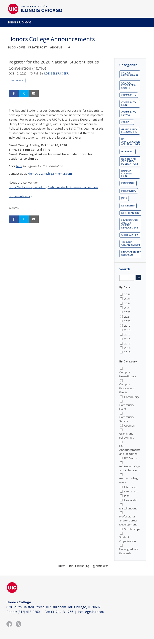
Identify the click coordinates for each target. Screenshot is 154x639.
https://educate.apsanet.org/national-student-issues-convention (53, 187)
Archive (56, 47)
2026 (127, 294)
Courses (126, 122)
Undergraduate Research (131, 253)
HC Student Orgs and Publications (130, 161)
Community (128, 95)
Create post (37, 47)
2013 (127, 352)
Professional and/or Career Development (130, 224)
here (19, 166)
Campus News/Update (129, 74)
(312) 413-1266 (62, 612)
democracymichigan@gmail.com (50, 173)
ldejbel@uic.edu (56, 73)
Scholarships (130, 235)
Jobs (124, 198)
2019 (127, 325)
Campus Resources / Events (128, 85)
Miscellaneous (130, 213)
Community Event (128, 104)
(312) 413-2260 (29, 612)
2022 (127, 312)
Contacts (100, 566)
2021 (127, 316)
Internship (128, 183)
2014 (127, 348)
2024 (127, 303)
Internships (128, 190)
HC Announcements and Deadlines (132, 142)
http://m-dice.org (20, 196)
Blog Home (16, 47)
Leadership (17, 80)
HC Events (127, 151)
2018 (127, 330)
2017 (127, 334)
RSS (62, 566)
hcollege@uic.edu (91, 612)
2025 (127, 299)
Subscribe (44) (79, 566)
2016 (127, 339)
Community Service (128, 113)
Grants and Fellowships (129, 131)
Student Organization (130, 244)
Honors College (18, 22)
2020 (127, 321)
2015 (127, 343)
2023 (127, 308)
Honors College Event (126, 173)
